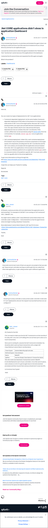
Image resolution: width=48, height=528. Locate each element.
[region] (24, 520)
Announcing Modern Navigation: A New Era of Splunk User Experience (23, 459)
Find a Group (24, 445)
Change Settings (23, 524)
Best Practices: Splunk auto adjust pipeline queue (17, 480)
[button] (46, 25)
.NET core (4, 178)
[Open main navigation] (46, 2)
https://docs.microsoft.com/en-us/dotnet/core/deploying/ (21, 159)
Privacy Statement (23, 520)
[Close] (45, 515)
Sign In (40, 3)
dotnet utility (37, 132)
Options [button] (45, 19)
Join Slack (24, 425)
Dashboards (11, 63)
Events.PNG (6, 69)
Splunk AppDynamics (8, 19)
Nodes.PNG (21, 69)
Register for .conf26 (24, 405)
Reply (5, 83)
